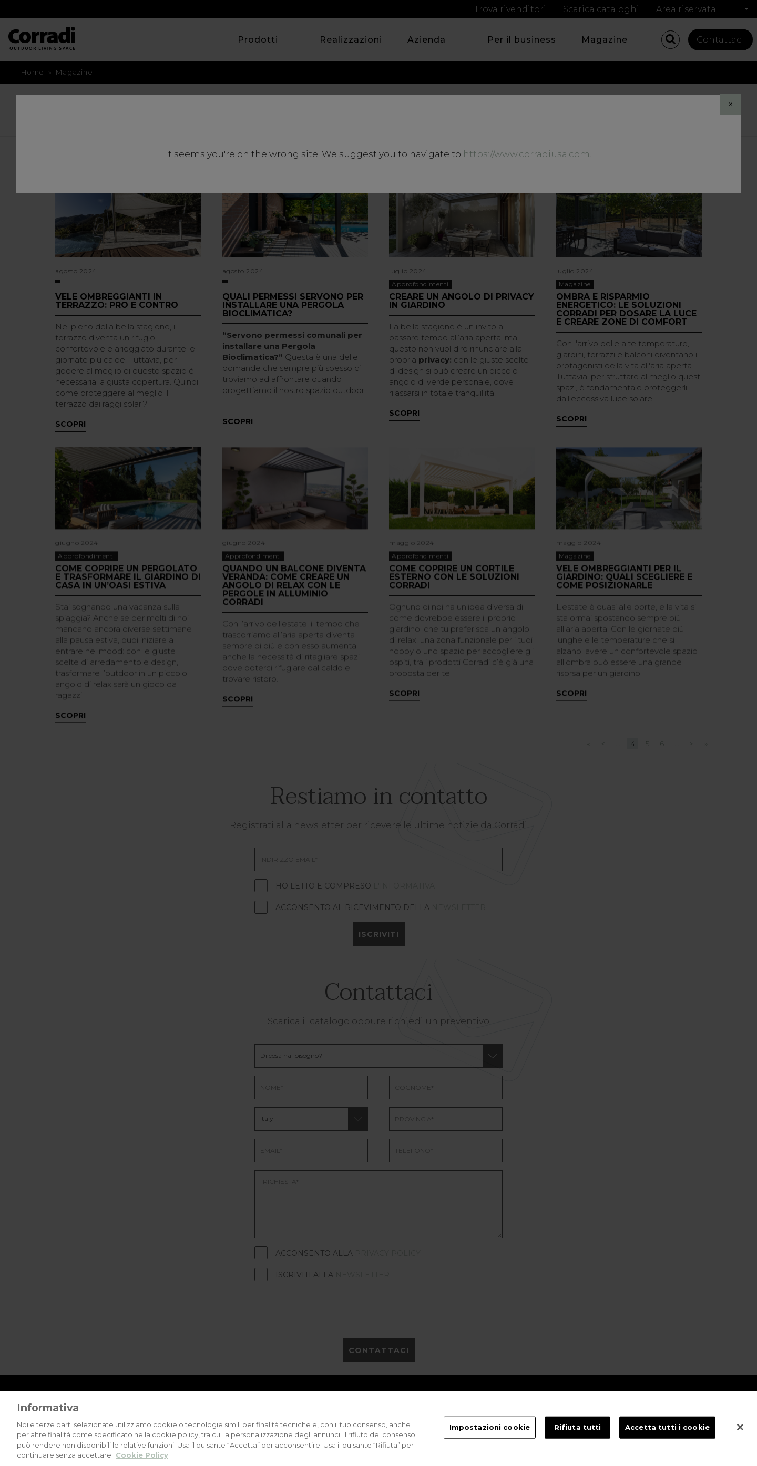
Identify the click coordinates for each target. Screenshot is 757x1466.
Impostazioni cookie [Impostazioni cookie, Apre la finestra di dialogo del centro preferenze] (489, 1442)
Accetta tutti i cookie (667, 1442)
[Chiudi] (740, 1441)
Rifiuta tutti (577, 1442)
